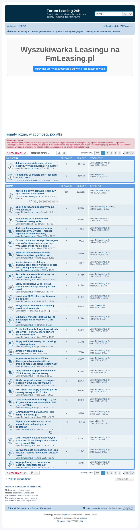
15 (49, 202)
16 (53, 202)
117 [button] (128, 153)
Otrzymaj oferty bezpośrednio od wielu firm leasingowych (70, 68)
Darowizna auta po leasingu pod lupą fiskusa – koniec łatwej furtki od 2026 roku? (36, 453)
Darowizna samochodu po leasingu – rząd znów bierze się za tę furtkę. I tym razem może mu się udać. (36, 243)
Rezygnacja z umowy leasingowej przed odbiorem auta (34, 307)
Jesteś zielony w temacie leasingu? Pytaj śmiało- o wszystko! (35, 192)
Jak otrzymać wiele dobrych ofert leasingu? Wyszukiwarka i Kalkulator (36, 164)
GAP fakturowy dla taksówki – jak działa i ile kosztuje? (34, 413)
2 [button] (107, 153)
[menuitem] (22, 26)
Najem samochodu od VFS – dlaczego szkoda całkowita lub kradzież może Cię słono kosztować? (36, 361)
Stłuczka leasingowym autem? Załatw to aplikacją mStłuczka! (32, 254)
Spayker (98, 305)
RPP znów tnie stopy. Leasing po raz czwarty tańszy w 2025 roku (36, 391)
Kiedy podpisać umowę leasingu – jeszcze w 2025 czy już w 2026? (35, 381)
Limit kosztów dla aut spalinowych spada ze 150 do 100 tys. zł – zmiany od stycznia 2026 (36, 440)
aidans (98, 421)
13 (41, 202)
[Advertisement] (70, 103)
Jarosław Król (101, 163)
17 (57, 202)
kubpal (98, 174)
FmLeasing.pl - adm (30, 168)
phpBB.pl (83, 518)
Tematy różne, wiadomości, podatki (33, 134)
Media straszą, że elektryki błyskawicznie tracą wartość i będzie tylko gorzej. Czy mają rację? (36, 265)
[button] (97, 153)
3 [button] (111, 153)
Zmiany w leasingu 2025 (29, 350)
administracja (31, 180)
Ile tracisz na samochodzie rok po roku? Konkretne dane (34, 275)
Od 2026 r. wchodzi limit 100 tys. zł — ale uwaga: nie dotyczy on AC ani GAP (36, 320)
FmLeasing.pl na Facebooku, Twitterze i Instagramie (31, 220)
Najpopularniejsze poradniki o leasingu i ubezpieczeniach (32, 463)
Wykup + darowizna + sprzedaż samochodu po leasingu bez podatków (33, 424)
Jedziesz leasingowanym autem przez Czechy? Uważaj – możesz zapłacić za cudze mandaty (33, 231)
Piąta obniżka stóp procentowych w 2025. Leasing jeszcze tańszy (35, 372)
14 (45, 202)
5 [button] (119, 153)
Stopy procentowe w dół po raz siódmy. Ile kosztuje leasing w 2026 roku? (35, 286)
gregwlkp (25, 353)
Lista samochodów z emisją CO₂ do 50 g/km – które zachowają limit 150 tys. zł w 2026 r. (35, 402)
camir (23, 311)
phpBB (65, 515)
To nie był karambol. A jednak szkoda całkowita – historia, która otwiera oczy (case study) (36, 332)
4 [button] (115, 153)
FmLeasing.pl (27, 236)
